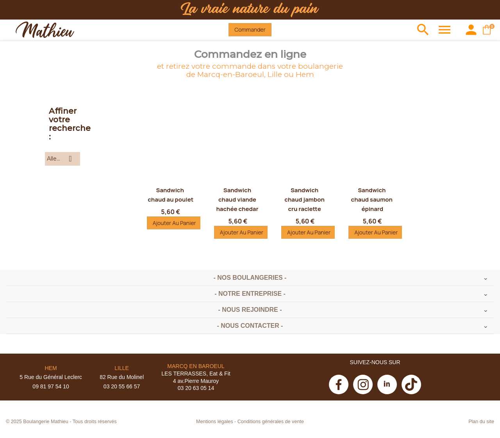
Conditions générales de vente (271, 421)
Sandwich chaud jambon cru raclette (305, 199)
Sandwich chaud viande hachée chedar (237, 199)
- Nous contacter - (250, 325)
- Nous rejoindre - (250, 309)
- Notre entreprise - (250, 293)
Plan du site (481, 421)
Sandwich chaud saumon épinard (372, 199)
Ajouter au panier (174, 223)
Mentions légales (214, 421)
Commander (250, 29)
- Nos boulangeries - (250, 277)
